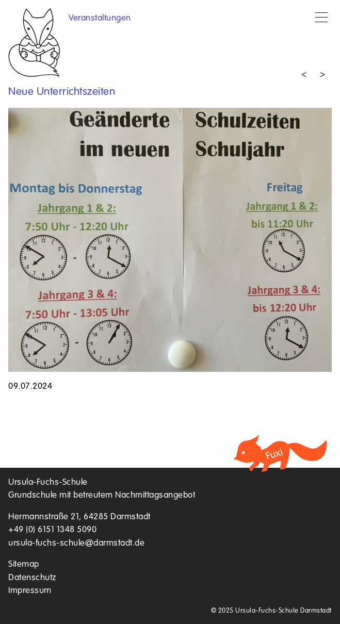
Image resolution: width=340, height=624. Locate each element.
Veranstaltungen (100, 18)
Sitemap (23, 564)
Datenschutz (32, 577)
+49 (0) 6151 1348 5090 (52, 530)
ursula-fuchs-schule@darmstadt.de (76, 543)
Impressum (30, 590)
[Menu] (321, 18)
